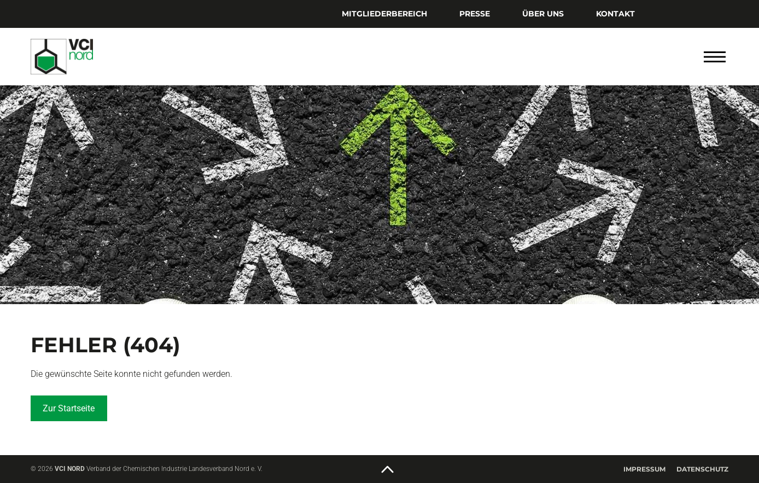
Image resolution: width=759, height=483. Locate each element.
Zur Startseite (69, 408)
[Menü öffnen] (714, 57)
